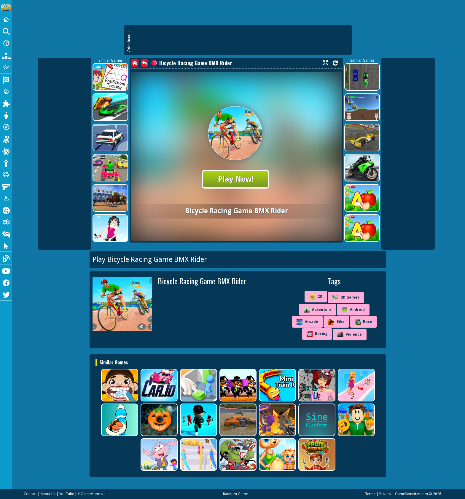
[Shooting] (6, 139)
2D (315, 297)
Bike (336, 322)
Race (363, 322)
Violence (349, 334)
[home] (134, 63)
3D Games (345, 297)
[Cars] (6, 174)
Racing (317, 334)
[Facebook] (6, 282)
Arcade (307, 322)
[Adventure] (6, 127)
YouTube (66, 494)
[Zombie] (6, 151)
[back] (144, 63)
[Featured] (6, 67)
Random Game (235, 494)
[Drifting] (6, 234)
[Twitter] (6, 294)
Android (353, 310)
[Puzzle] (6, 103)
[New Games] (6, 43)
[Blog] (6, 258)
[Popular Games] (6, 55)
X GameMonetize (91, 494)
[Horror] (6, 210)
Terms (370, 494)
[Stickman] (6, 162)
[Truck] (6, 222)
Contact (30, 494)
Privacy (385, 494)
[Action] (6, 91)
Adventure (318, 310)
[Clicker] (6, 245)
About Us (48, 494)
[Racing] (6, 79)
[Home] (6, 19)
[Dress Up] (6, 115)
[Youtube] (6, 270)
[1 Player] (6, 198)
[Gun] (6, 186)
